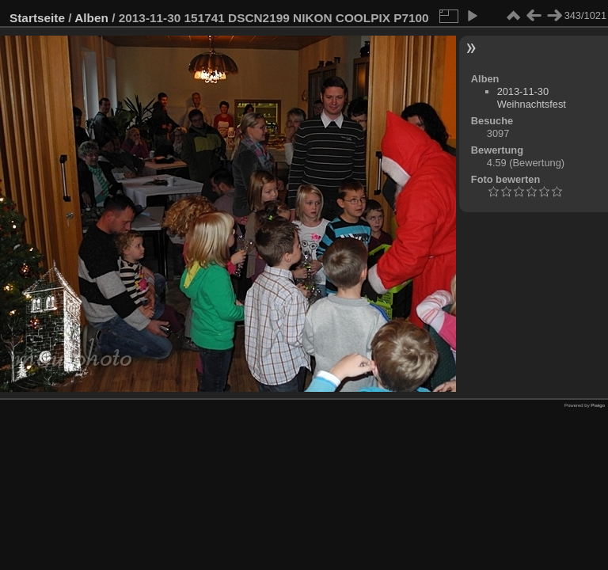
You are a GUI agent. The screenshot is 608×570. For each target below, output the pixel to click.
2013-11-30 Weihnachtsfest (531, 98)
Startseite (37, 18)
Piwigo (598, 405)
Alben (91, 18)
